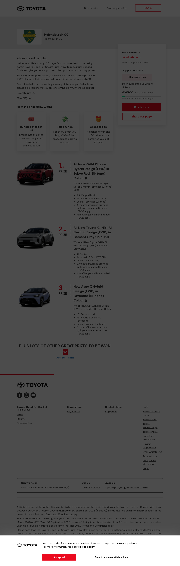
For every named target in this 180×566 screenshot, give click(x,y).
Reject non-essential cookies (111, 557)
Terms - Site (149, 419)
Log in (148, 8)
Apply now (111, 411)
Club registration (117, 8)
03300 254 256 (91, 487)
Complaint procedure (149, 437)
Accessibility (150, 456)
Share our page (142, 116)
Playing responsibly (149, 445)
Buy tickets (90, 8)
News (20, 414)
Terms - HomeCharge (150, 425)
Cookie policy (24, 423)
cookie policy (86, 546)
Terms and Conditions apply (61, 514)
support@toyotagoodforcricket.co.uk (126, 487)
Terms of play (150, 431)
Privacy (21, 418)
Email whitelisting (152, 452)
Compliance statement (149, 462)
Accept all (59, 557)
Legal (146, 468)
